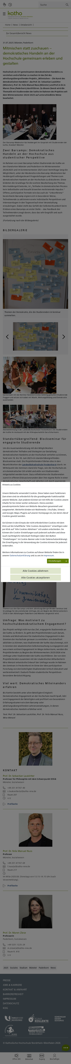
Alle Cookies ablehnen (35, 570)
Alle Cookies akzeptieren (35, 577)
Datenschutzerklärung (20, 555)
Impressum (49, 555)
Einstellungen (55, 561)
